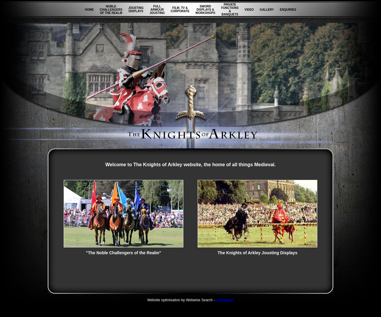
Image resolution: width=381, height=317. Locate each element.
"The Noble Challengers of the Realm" (123, 251)
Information (225, 300)
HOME (89, 9)
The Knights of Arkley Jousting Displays (257, 251)
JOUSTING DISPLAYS (135, 9)
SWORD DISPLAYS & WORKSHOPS (205, 10)
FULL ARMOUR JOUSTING (157, 10)
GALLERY (267, 9)
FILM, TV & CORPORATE (180, 9)
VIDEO (249, 9)
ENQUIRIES (288, 9)
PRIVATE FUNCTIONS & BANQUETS (229, 9)
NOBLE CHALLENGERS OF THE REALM (111, 10)
